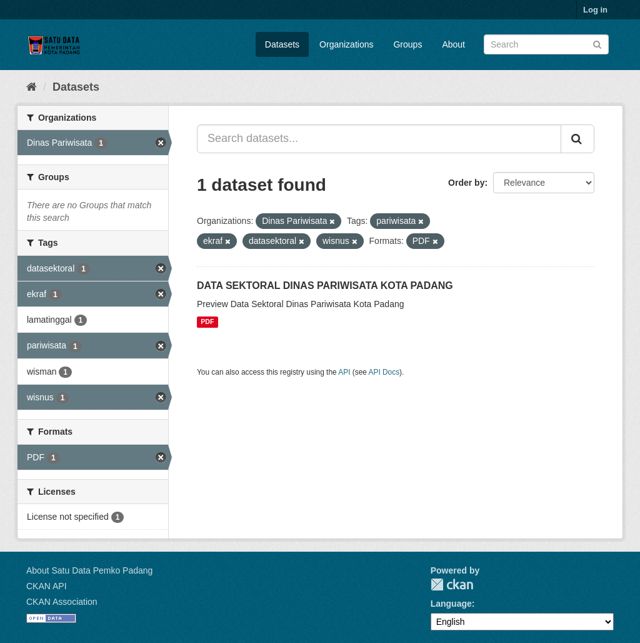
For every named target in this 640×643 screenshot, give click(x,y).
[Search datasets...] (379, 138)
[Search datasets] (546, 44)
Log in (595, 9)
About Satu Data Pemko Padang (89, 570)
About (453, 44)
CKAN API (46, 586)
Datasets (282, 44)
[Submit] (597, 43)
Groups (407, 44)
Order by (466, 183)
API (344, 372)
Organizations (346, 44)
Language (451, 604)
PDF (207, 322)
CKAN (452, 584)
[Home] (31, 87)
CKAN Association (62, 602)
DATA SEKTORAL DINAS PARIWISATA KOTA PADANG (325, 285)
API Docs (384, 372)
